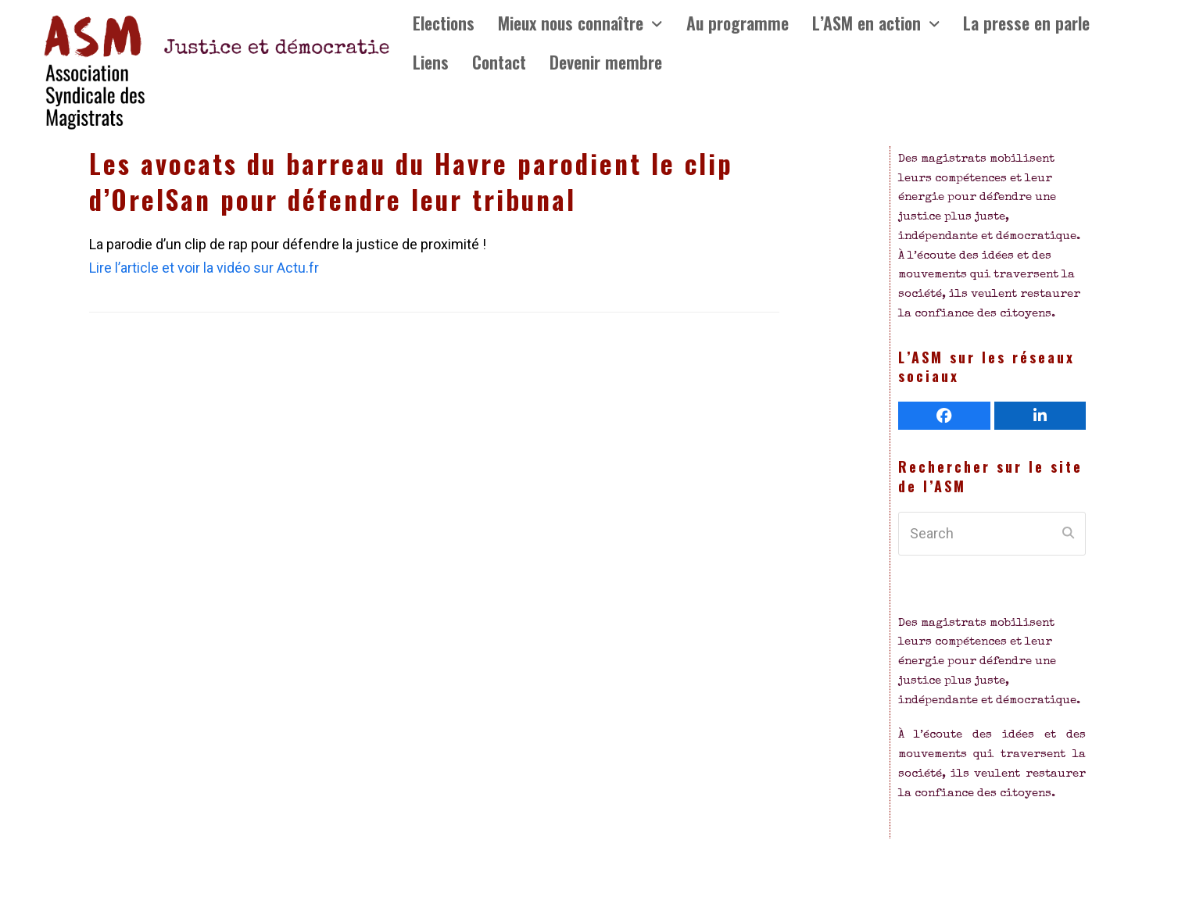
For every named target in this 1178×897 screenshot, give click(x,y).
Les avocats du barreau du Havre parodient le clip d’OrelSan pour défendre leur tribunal (411, 181)
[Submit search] (1068, 533)
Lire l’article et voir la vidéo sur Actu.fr (204, 267)
